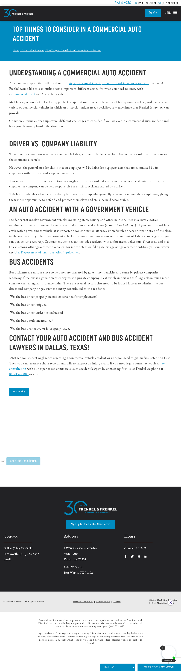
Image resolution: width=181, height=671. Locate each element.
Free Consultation (159, 667)
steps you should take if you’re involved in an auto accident (109, 83)
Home (16, 50)
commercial (19, 94)
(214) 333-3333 (147, 3)
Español (152, 12)
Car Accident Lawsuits (33, 50)
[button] (171, 13)
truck (32, 94)
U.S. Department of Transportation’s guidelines (46, 252)
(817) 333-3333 (170, 3)
